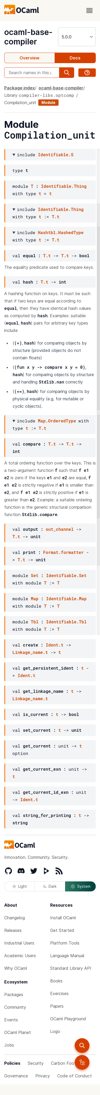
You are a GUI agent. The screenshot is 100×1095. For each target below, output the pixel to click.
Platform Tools (64, 943)
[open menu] (89, 10)
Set (35, 575)
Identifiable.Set (66, 575)
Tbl (35, 621)
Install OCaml (63, 917)
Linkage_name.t (30, 652)
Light (19, 886)
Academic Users (20, 955)
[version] (77, 36)
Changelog (14, 917)
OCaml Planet (17, 1032)
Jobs (9, 1045)
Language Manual (67, 955)
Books (56, 980)
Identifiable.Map (66, 598)
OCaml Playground (68, 1018)
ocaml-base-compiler (28, 36)
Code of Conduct (74, 1075)
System (80, 886)
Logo (55, 1031)
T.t (55, 216)
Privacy (42, 1075)
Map (35, 598)
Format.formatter (63, 552)
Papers (57, 1006)
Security (36, 1063)
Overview (29, 57)
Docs (75, 57)
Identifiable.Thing (64, 186)
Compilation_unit (20, 102)
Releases (13, 930)
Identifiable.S (55, 154)
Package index (19, 87)
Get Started (62, 930)
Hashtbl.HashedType (61, 232)
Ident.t (54, 645)
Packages (13, 994)
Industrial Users (19, 943)
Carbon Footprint (68, 1063)
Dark (49, 886)
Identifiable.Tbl (66, 621)
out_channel (60, 529)
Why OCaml (15, 968)
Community (15, 1007)
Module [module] (48, 102)
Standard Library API (70, 968)
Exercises (59, 993)
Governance (16, 1075)
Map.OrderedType (57, 420)
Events (11, 1019)
